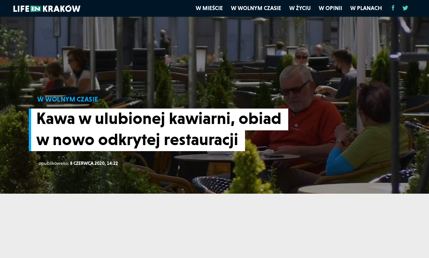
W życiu (300, 8)
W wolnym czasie (256, 8)
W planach (366, 8)
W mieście (209, 8)
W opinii (330, 8)
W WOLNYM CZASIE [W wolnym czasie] (67, 99)
